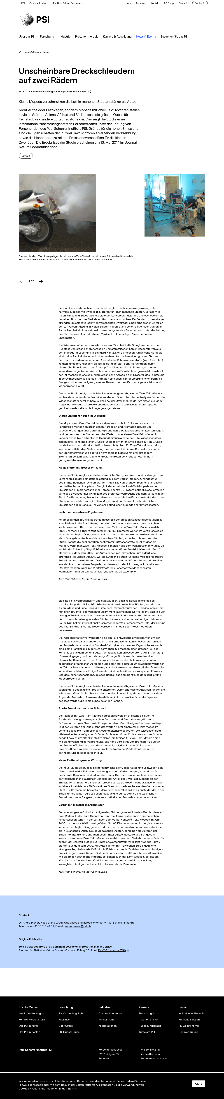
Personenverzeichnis (154, 1058)
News (46, 52)
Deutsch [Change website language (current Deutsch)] (182, 3)
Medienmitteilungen (44, 91)
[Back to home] (33, 19)
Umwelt (27, 155)
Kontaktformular (151, 1054)
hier (74, 1088)
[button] (41, 281)
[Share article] (89, 91)
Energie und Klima (67, 91)
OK (197, 1083)
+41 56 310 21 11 (150, 1049)
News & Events (32, 52)
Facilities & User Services (66, 3)
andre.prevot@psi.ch (78, 926)
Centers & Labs (37, 3)
